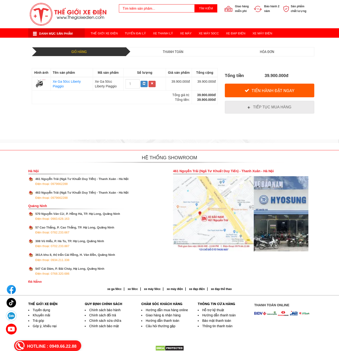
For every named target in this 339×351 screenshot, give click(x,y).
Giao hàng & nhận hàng (163, 315)
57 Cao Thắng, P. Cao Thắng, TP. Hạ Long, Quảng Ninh (74, 230)
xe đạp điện (197, 289)
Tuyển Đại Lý (135, 33)
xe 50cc (133, 289)
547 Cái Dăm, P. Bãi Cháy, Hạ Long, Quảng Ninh (69, 271)
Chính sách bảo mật (104, 326)
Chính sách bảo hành (105, 310)
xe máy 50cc (152, 289)
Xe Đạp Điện (236, 33)
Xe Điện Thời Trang (143, 43)
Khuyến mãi (41, 315)
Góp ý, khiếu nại (45, 326)
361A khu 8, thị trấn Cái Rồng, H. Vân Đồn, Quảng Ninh (75, 257)
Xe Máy (186, 33)
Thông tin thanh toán (217, 326)
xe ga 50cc (114, 289)
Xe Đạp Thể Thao (203, 43)
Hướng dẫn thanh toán (162, 320)
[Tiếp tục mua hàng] (269, 107)
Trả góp (38, 320)
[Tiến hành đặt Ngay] (269, 91)
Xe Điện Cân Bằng (105, 43)
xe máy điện (175, 289)
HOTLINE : (52, 346)
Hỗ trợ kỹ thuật (213, 310)
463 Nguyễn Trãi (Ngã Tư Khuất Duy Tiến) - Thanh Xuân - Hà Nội (82, 195)
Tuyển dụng (41, 310)
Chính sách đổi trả (102, 315)
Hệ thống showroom (169, 157)
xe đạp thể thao (221, 289)
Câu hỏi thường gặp (160, 326)
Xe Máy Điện (262, 33)
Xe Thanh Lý (163, 33)
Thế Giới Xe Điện (104, 33)
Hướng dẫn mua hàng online (167, 310)
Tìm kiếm (206, 8)
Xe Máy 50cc (209, 33)
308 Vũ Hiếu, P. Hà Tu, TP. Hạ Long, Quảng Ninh (69, 243)
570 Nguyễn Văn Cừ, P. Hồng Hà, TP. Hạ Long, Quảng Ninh (77, 216)
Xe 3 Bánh (174, 43)
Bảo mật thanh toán (216, 320)
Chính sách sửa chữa (105, 320)
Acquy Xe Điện (236, 43)
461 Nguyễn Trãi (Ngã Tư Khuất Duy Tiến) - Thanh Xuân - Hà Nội (82, 181)
